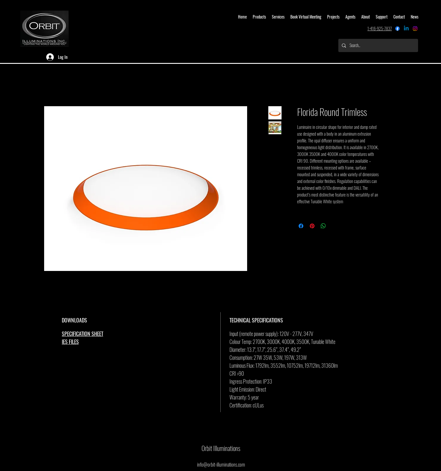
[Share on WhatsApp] (323, 225)
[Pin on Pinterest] (312, 225)
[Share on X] (334, 225)
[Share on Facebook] (300, 225)
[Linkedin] (406, 28)
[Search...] (378, 45)
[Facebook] (397, 28)
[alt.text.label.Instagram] (415, 28)
